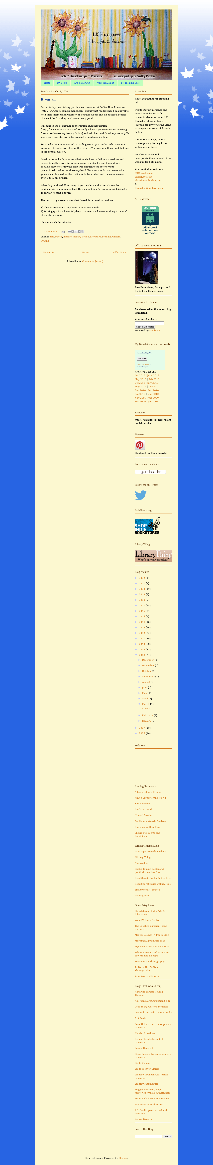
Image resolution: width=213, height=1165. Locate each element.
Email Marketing (143, 364)
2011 (142, 638)
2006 (142, 733)
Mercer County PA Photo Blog (152, 935)
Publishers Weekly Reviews (150, 821)
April (145, 698)
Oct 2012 (140, 383)
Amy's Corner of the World (150, 798)
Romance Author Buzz (147, 827)
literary (67, 236)
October (147, 671)
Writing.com (142, 895)
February (148, 715)
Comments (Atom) (92, 261)
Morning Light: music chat (150, 941)
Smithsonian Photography (150, 961)
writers (116, 236)
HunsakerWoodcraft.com (149, 188)
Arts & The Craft (82, 83)
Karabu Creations (145, 1033)
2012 (142, 633)
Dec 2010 (140, 390)
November (148, 665)
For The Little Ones (130, 83)
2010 (142, 644)
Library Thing (143, 857)
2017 (142, 605)
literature (95, 236)
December (148, 660)
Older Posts (119, 252)
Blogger (122, 1158)
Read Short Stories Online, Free (153, 884)
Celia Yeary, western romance (151, 1006)
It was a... (48, 99)
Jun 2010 (140, 394)
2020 (142, 589)
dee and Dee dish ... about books (153, 1012)
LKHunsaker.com (144, 173)
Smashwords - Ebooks (147, 889)
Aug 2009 (153, 398)
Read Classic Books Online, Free (153, 878)
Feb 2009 (140, 401)
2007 (142, 728)
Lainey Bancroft (144, 1048)
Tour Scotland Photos (147, 976)
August (146, 682)
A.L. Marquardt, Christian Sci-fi (152, 1001)
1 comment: (50, 231)
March (146, 704)
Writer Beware (143, 1119)
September (148, 676)
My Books (62, 83)
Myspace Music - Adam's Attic (152, 946)
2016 (142, 611)
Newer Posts (50, 252)
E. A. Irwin (140, 1018)
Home (47, 83)
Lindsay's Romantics (146, 1084)
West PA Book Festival (147, 920)
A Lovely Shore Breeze (148, 792)
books (58, 236)
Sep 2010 (153, 390)
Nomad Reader (143, 815)
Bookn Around (143, 809)
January (147, 721)
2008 (142, 655)
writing (45, 241)
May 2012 (140, 386)
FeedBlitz (154, 330)
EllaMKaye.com (143, 177)
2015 (142, 616)
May (145, 693)
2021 (142, 583)
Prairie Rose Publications (149, 1104)
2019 (142, 594)
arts (52, 236)
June (145, 687)
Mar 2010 (153, 394)
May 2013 (140, 379)
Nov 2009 (140, 398)
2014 (142, 622)
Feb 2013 (153, 379)
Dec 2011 (153, 386)
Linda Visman (142, 1063)
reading (106, 236)
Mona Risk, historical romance (152, 1098)
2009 (142, 649)
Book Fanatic (142, 803)
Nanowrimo (141, 863)
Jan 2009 (153, 401)
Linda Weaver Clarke (147, 1069)
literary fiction (81, 236)
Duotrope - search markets (150, 851)
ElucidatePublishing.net (148, 180)
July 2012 (152, 383)
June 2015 (153, 375)
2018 (142, 600)
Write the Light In (105, 83)
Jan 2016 (140, 375)
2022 (142, 578)
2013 (142, 627)
